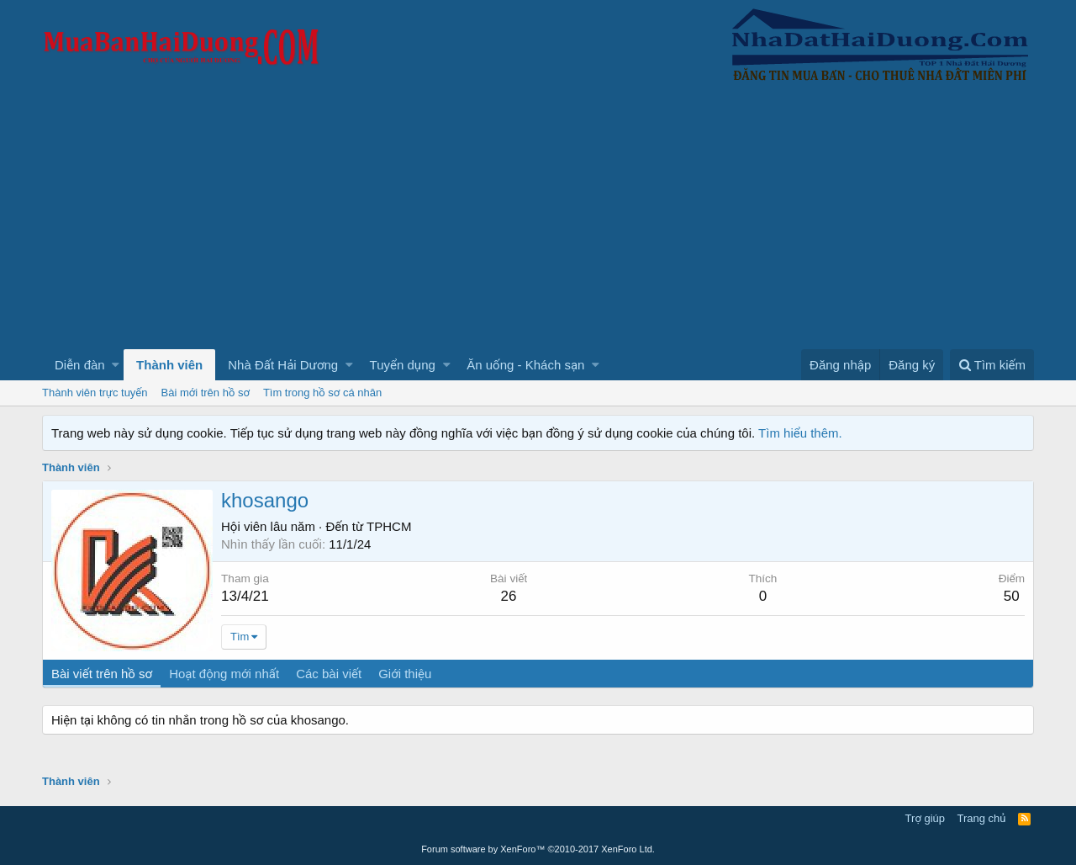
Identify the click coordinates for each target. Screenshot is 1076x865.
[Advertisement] (538, 223)
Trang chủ (981, 818)
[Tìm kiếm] (992, 364)
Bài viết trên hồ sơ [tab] (101, 673)
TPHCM (389, 526)
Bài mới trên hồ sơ (205, 392)
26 (509, 596)
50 (1012, 596)
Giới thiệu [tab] (404, 673)
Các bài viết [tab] (328, 673)
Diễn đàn (80, 365)
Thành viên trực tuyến (95, 392)
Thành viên (169, 365)
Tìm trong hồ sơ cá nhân (322, 392)
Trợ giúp (925, 818)
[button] (116, 364)
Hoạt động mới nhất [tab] (224, 673)
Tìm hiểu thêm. (800, 433)
